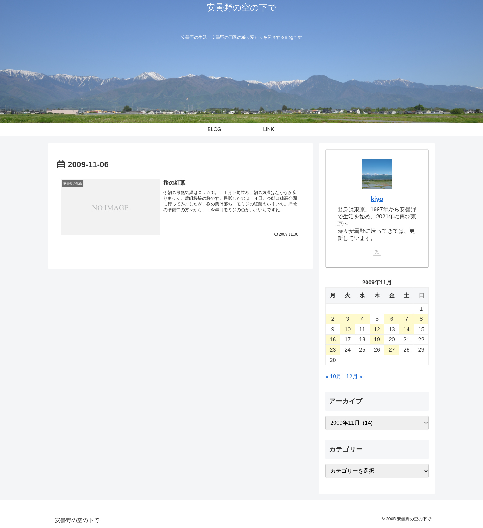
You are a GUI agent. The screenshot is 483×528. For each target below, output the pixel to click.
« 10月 (333, 376)
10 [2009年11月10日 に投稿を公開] (347, 329)
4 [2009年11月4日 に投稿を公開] (362, 319)
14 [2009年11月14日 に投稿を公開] (407, 329)
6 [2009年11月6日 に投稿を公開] (391, 319)
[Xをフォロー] (377, 252)
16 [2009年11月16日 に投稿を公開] (333, 339)
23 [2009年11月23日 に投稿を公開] (333, 350)
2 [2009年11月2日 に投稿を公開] (332, 319)
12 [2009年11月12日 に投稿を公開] (377, 329)
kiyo (377, 199)
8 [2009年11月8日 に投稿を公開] (421, 319)
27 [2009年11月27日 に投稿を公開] (392, 350)
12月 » (354, 376)
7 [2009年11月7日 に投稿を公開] (406, 319)
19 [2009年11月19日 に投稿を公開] (377, 339)
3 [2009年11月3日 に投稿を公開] (347, 319)
